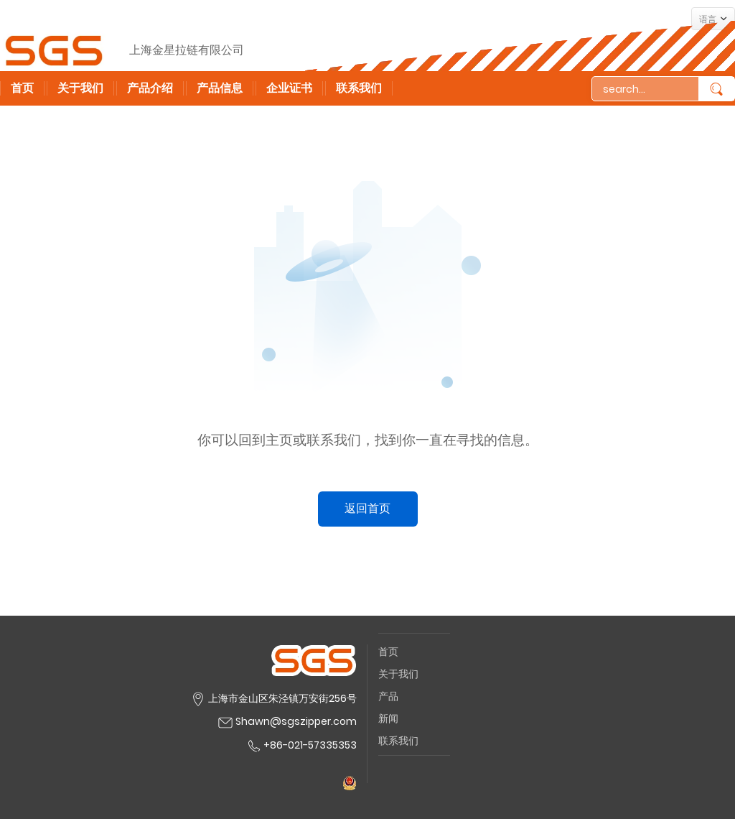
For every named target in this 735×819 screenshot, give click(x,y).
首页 (22, 88)
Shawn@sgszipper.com (296, 721)
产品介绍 (150, 88)
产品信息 (220, 88)
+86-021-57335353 (301, 745)
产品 (388, 696)
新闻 (388, 718)
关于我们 (80, 88)
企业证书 (289, 88)
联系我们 (359, 88)
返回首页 (367, 508)
